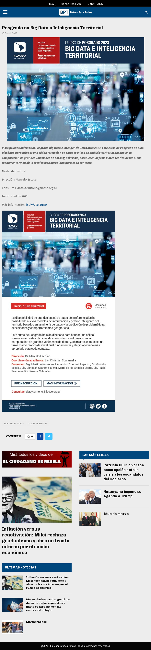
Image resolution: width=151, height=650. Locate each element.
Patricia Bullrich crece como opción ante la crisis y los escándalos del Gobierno (124, 472)
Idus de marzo (116, 514)
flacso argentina (38, 424)
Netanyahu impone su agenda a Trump (123, 494)
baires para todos (14, 424)
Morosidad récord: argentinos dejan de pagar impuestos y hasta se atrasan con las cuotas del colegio (48, 605)
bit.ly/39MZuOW (36, 204)
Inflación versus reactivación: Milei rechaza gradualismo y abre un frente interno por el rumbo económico (35, 540)
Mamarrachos (36, 621)
